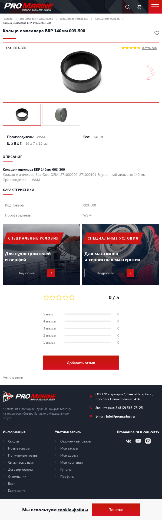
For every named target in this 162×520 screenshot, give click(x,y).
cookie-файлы (73, 509)
